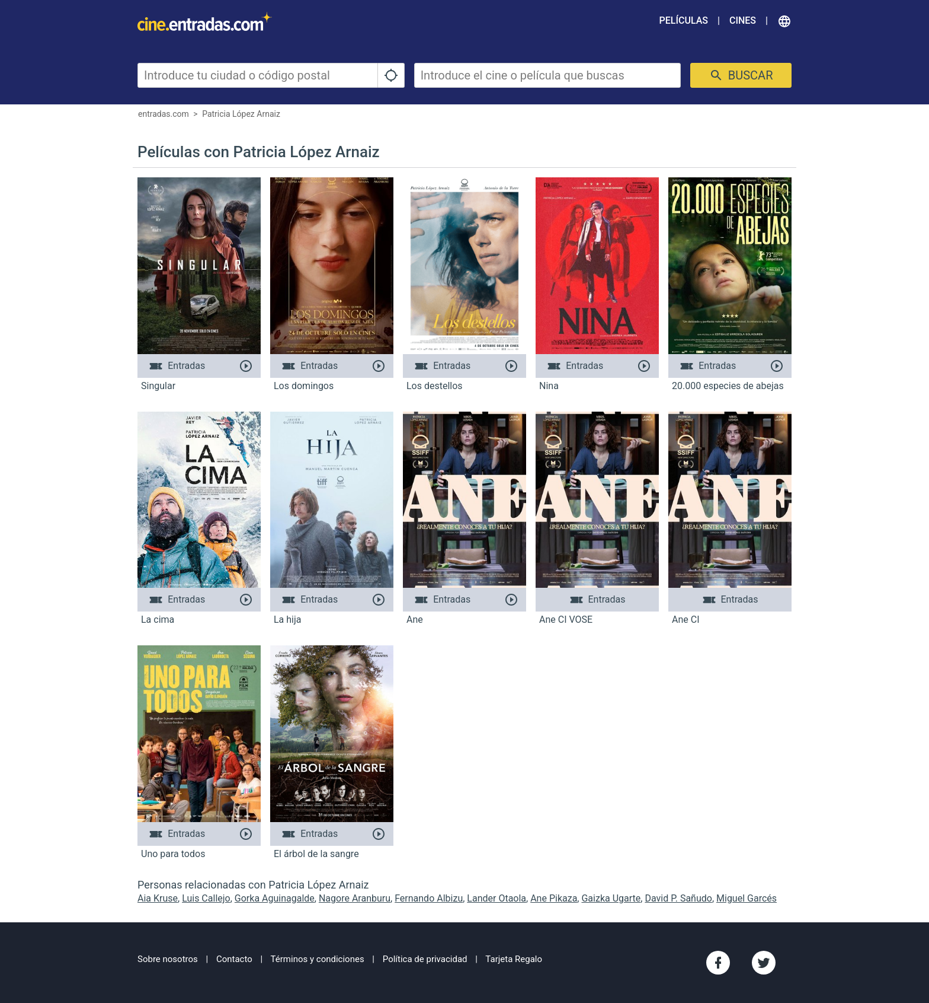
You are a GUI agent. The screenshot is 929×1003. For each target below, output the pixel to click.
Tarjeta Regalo (513, 959)
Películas (683, 20)
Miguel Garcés (746, 898)
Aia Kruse (157, 898)
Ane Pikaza (553, 898)
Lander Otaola (496, 898)
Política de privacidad (425, 959)
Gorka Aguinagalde (275, 898)
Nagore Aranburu (354, 898)
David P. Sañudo (678, 898)
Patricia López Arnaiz (241, 114)
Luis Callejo (206, 898)
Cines (742, 20)
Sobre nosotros (167, 959)
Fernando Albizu (429, 898)
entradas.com (163, 114)
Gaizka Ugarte (610, 898)
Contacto (234, 959)
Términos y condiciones (317, 959)
